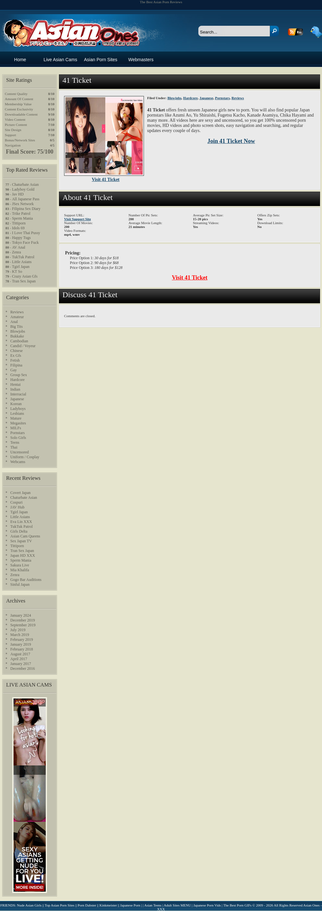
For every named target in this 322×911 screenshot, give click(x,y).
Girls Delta (18, 531)
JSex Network (23, 204)
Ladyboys (17, 408)
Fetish (15, 360)
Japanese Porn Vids (207, 905)
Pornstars (222, 98)
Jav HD (18, 194)
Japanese (206, 98)
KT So (17, 271)
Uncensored (19, 452)
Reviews (238, 98)
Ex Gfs (15, 355)
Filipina (16, 365)
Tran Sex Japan (24, 281)
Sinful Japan (20, 584)
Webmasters (140, 59)
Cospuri (16, 502)
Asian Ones (70, 26)
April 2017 (18, 659)
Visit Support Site (77, 219)
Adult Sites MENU (177, 905)
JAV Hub (17, 507)
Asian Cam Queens (25, 536)
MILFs (15, 428)
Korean (16, 404)
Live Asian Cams (60, 59)
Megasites (18, 423)
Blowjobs (174, 98)
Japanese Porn (130, 905)
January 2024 (20, 615)
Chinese (16, 350)
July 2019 (17, 630)
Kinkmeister (108, 905)
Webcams (17, 462)
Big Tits (16, 326)
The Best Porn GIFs (237, 905)
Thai (13, 447)
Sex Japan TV (21, 541)
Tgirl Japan (20, 266)
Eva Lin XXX (21, 521)
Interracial (18, 394)
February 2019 (21, 639)
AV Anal (18, 247)
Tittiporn (18, 223)
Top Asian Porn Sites (59, 905)
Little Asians (22, 262)
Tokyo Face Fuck (25, 242)
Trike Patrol (21, 213)
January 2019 (20, 644)
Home (20, 59)
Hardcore (190, 98)
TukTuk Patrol (23, 257)
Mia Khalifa (19, 570)
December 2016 (22, 668)
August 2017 (20, 654)
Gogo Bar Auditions (26, 579)
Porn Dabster (87, 905)
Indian (15, 389)
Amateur (17, 317)
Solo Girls (18, 437)
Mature (16, 418)
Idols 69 (18, 228)
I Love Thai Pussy (26, 233)
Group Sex (18, 375)
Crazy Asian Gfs (24, 276)
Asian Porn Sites (101, 59)
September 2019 (22, 625)
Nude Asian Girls (29, 905)
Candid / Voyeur (22, 346)
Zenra (16, 252)
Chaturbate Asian (25, 184)
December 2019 (22, 620)
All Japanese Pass (25, 199)
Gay (13, 370)
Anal (14, 321)
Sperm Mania (22, 218)
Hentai (15, 384)
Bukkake (17, 336)
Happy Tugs (21, 237)
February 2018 (21, 649)
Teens (14, 442)
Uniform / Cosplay (24, 457)
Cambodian (19, 341)
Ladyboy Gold (23, 189)
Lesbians (17, 413)
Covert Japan (20, 492)
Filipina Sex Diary (26, 208)
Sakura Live (19, 565)
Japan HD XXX (22, 555)
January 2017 (20, 663)
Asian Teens (153, 905)
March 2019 (19, 634)
